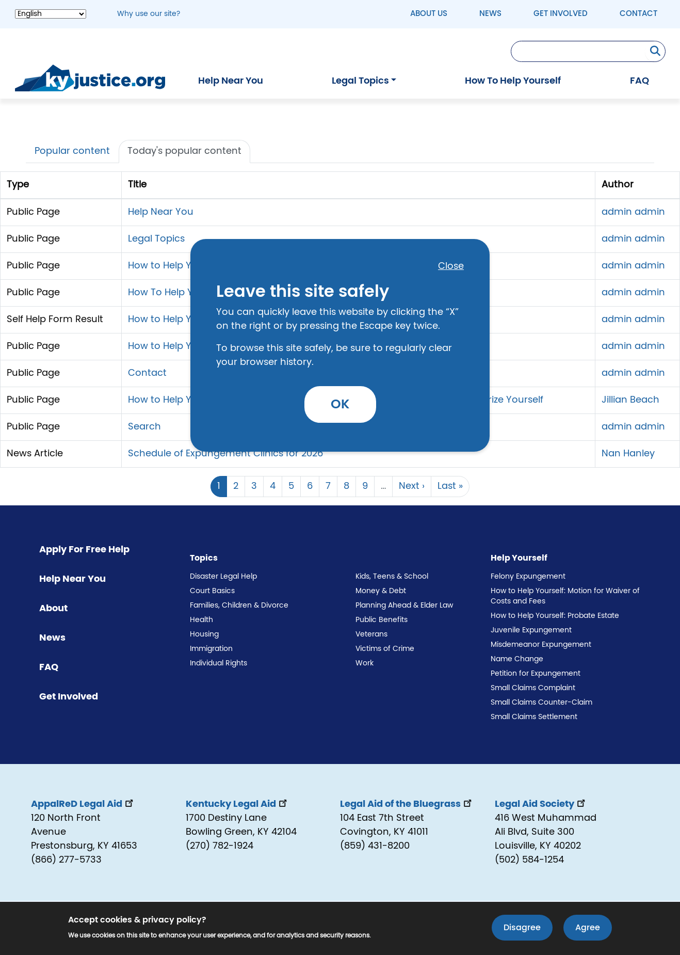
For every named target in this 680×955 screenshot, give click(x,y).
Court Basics (212, 591)
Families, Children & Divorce (239, 605)
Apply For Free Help (84, 549)
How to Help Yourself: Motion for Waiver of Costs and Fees (565, 596)
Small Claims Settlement (534, 717)
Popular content (72, 151)
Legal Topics (360, 81)
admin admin (633, 212)
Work (364, 663)
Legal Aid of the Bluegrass (407, 804)
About (53, 608)
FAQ (639, 81)
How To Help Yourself (513, 81)
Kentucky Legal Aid (237, 804)
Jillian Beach (630, 400)
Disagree (522, 929)
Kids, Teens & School (391, 576)
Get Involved (560, 14)
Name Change (517, 659)
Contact (638, 14)
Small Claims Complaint (533, 688)
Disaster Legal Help (223, 576)
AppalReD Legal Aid (83, 804)
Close (451, 266)
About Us (428, 14)
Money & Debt (380, 591)
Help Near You (230, 81)
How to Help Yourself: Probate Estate (555, 615)
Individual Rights (218, 663)
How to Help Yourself (175, 265)
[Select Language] (50, 14)
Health (201, 620)
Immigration (211, 648)
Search (144, 427)
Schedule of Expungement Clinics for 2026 (225, 453)
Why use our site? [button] (148, 14)
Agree (587, 929)
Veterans (371, 634)
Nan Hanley (628, 453)
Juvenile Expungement (531, 630)
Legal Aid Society (541, 804)
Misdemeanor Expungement (541, 644)
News (490, 14)
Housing (204, 634)
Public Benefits (381, 620)
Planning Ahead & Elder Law (404, 605)
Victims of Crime (384, 648)
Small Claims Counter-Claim (541, 702)
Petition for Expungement (535, 673)
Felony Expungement (528, 576)
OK (340, 404)
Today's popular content (184, 151)
